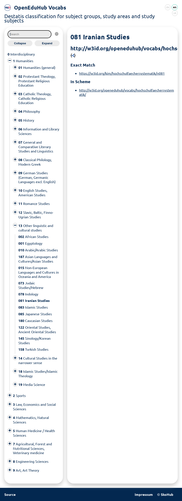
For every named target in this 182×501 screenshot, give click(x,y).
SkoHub (167, 494)
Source (10, 494)
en (174, 7)
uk (174, 13)
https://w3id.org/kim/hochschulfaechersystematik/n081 (122, 73)
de (167, 7)
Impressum (144, 494)
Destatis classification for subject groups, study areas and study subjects (79, 18)
